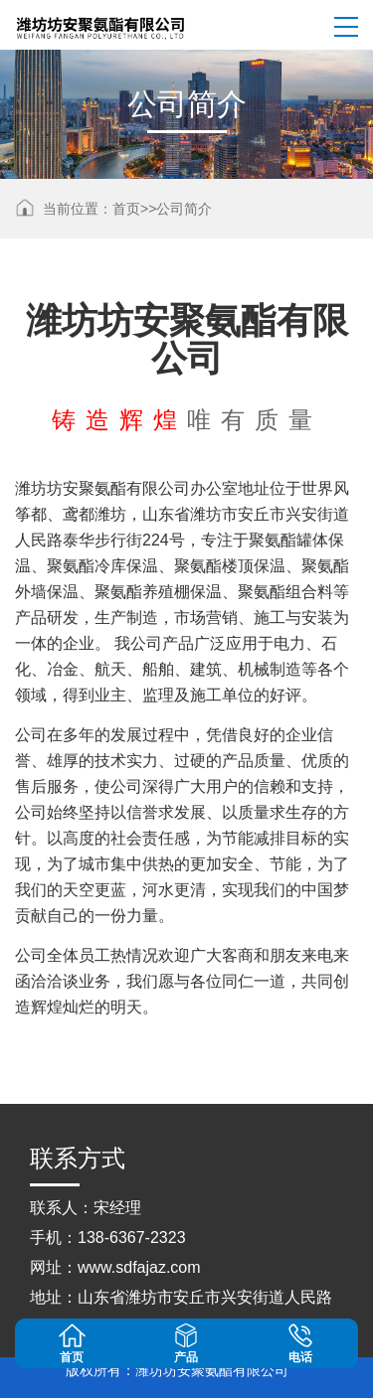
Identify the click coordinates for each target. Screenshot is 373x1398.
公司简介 (184, 209)
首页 (126, 209)
